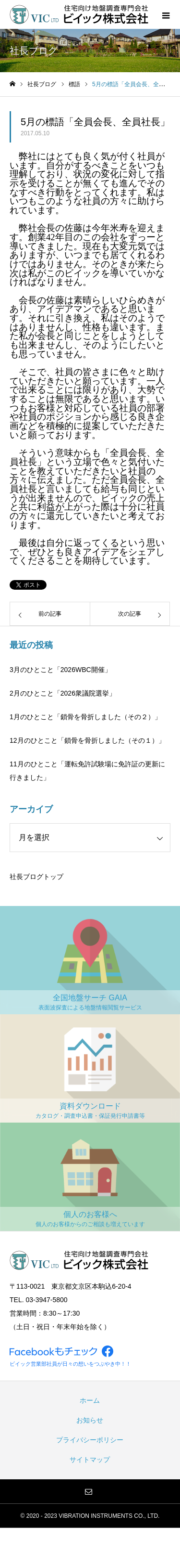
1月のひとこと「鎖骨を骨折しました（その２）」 (85, 717)
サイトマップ (90, 1459)
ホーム (90, 1400)
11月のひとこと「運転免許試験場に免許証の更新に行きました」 (87, 770)
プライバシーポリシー (89, 1440)
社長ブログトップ (36, 876)
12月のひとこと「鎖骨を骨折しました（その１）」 (87, 740)
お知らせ (89, 1420)
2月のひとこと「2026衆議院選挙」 (63, 693)
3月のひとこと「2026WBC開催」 (60, 669)
